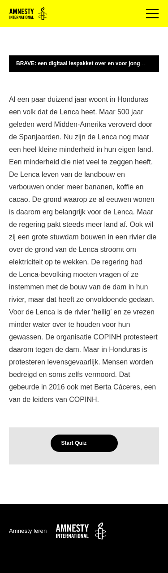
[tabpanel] (84, 249)
